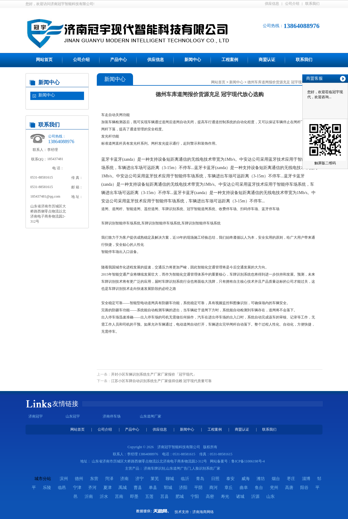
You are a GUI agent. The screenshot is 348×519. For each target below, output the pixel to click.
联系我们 (312, 3)
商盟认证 (267, 59)
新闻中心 (192, 59)
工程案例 (230, 59)
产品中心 (118, 59)
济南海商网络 (203, 512)
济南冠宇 (36, 416)
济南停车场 (112, 416)
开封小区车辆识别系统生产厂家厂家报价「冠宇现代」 (154, 374)
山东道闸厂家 (150, 416)
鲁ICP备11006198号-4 (248, 461)
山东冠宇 (73, 416)
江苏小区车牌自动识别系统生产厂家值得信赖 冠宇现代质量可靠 (161, 381)
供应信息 (272, 3)
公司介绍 (292, 3)
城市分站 (42, 478)
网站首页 (44, 59)
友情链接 (65, 403)
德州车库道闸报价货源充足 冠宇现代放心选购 (283, 82)
